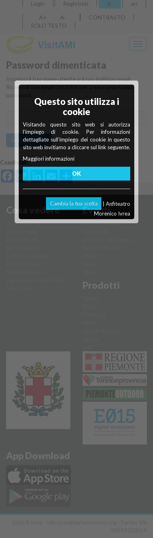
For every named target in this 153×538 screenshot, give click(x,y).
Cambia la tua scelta (74, 203)
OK (76, 173)
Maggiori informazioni (48, 158)
